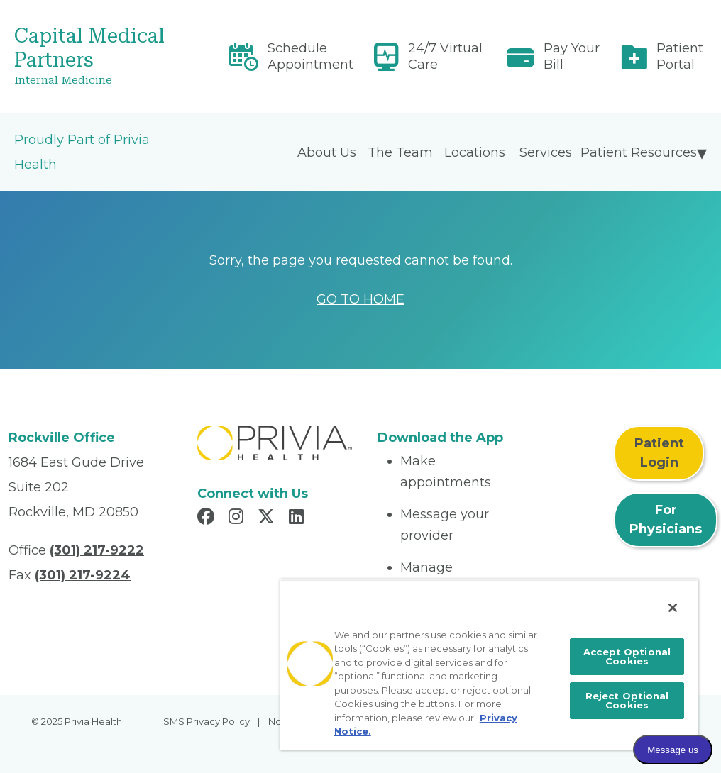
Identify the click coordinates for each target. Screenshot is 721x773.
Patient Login (659, 452)
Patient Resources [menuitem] (638, 152)
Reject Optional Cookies (627, 700)
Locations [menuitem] (474, 152)
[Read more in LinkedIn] (298, 518)
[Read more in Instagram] (238, 518)
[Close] (672, 607)
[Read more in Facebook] (208, 518)
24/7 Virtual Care (445, 56)
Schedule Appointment (310, 56)
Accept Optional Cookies (627, 656)
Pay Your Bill (572, 56)
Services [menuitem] (545, 152)
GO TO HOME (360, 299)
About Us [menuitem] (326, 152)
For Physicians (665, 519)
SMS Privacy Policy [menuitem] (206, 721)
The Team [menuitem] (400, 152)
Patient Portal (679, 56)
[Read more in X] (268, 518)
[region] (489, 664)
